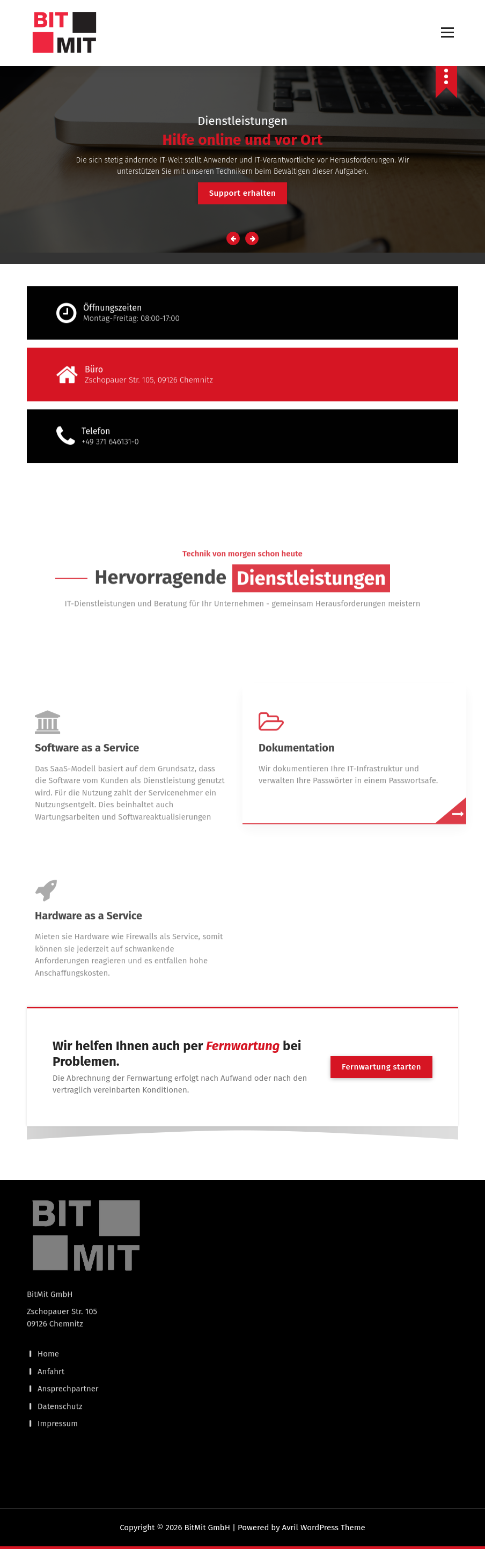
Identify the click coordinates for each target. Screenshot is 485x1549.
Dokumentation (297, 861)
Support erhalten (242, 193)
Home (48, 1266)
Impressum (58, 1336)
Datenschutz (60, 1318)
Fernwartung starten (381, 1067)
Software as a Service (87, 861)
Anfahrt (51, 1283)
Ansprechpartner (68, 1301)
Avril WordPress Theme (323, 1527)
